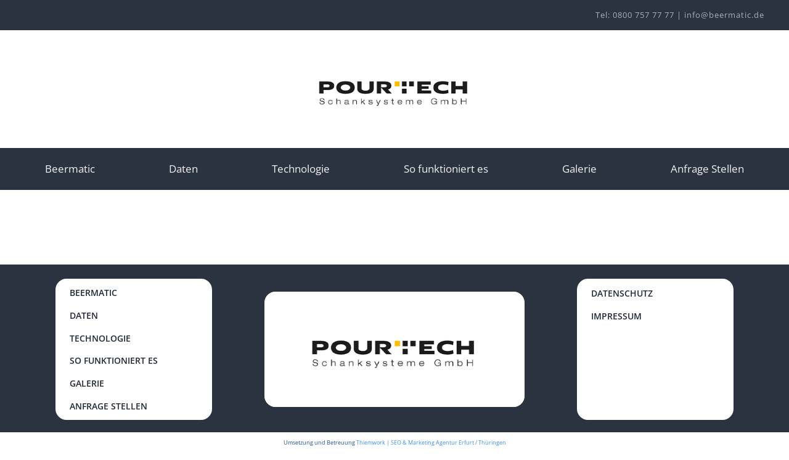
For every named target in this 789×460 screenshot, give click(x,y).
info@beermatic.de (724, 14)
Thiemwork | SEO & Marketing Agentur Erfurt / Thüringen (431, 442)
